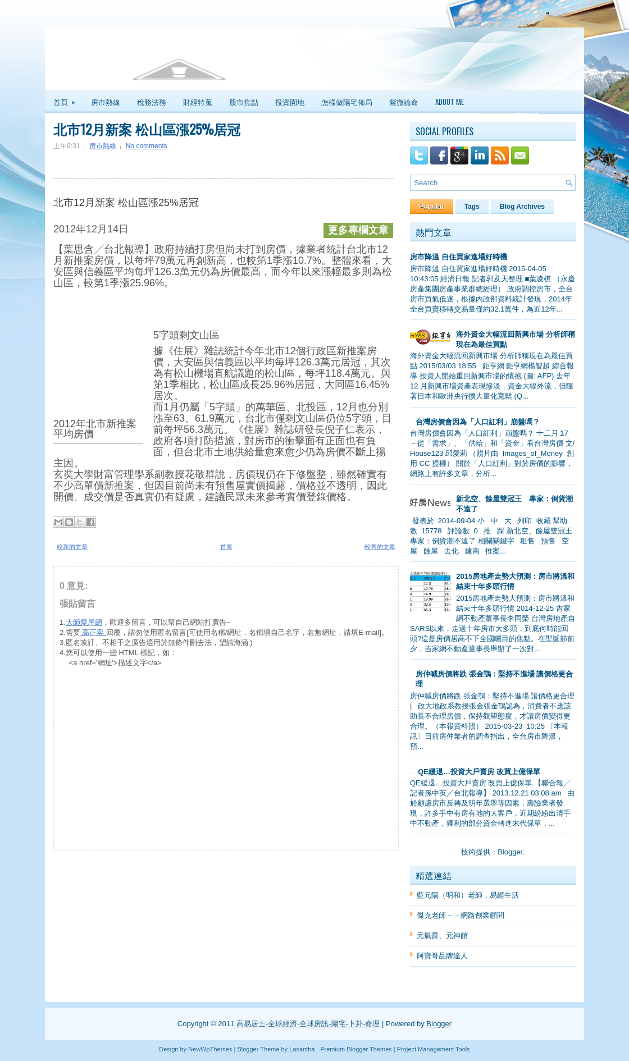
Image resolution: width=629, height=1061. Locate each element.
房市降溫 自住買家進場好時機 (458, 257)
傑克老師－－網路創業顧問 (460, 915)
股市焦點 (243, 101)
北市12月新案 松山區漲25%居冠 (146, 128)
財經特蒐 (197, 101)
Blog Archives (522, 207)
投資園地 (289, 101)
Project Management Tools (433, 1049)
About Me (449, 101)
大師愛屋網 (84, 622)
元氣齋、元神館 (442, 935)
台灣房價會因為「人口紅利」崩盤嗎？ (478, 422)
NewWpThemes (210, 1049)
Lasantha (301, 1049)
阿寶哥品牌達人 (442, 956)
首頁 (68, 98)
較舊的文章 (379, 546)
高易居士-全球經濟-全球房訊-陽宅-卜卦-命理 (308, 1023)
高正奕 (93, 632)
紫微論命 (403, 101)
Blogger (510, 852)
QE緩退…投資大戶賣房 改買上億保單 (479, 771)
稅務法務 (151, 101)
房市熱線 (105, 101)
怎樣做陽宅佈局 (346, 101)
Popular (431, 207)
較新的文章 (72, 546)
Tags (472, 207)
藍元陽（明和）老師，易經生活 (468, 895)
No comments (146, 146)
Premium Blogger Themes (356, 1049)
